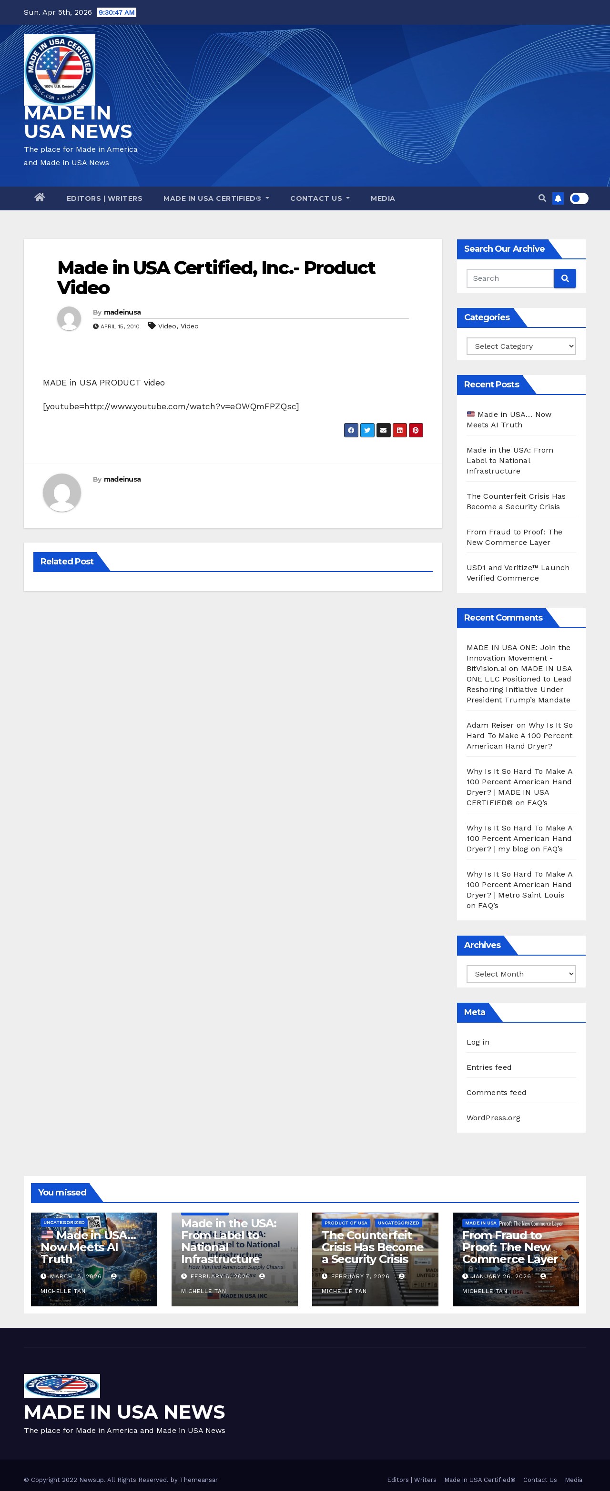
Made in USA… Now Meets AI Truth (88, 1247)
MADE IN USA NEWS (78, 122)
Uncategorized (64, 1222)
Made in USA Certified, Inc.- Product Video (216, 278)
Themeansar (199, 1479)
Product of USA (346, 1222)
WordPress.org (494, 1117)
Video (167, 326)
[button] (542, 198)
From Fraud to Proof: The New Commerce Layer (510, 1247)
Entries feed (489, 1067)
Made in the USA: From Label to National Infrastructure (510, 460)
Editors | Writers (105, 198)
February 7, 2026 (360, 1276)
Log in (478, 1042)
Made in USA (481, 1222)
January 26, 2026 (501, 1276)
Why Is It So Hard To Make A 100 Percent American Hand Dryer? (520, 735)
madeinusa (122, 312)
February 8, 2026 (220, 1276)
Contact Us (320, 198)
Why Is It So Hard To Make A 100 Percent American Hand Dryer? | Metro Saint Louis (519, 884)
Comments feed (497, 1092)
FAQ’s (537, 802)
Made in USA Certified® (216, 198)
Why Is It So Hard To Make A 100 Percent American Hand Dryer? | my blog (519, 838)
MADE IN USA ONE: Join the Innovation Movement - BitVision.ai (519, 658)
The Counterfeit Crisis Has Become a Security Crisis (373, 1247)
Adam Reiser (490, 725)
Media (383, 198)
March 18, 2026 (76, 1276)
